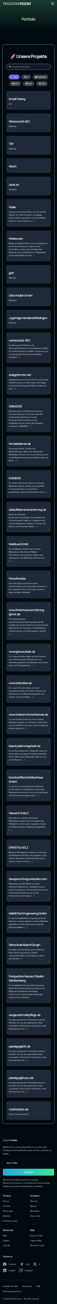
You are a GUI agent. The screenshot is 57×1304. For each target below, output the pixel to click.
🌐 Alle (14, 77)
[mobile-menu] (52, 4)
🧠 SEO (28, 83)
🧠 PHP (15, 83)
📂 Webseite (40, 77)
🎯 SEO (42, 83)
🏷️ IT (26, 77)
